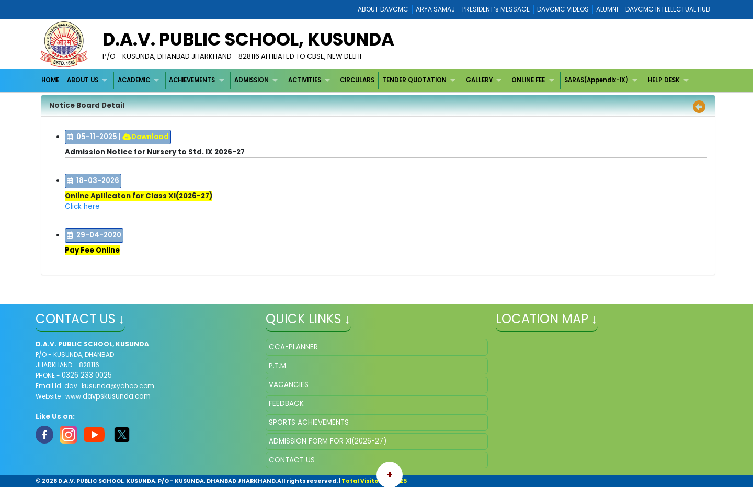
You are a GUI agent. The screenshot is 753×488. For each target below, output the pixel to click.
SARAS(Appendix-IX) (596, 80)
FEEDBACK (286, 403)
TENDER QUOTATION (414, 80)
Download (145, 137)
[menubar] (366, 80)
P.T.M (277, 366)
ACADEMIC (134, 80)
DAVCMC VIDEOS (563, 9)
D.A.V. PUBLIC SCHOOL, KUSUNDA (248, 39)
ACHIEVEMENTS (192, 80)
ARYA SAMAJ (435, 9)
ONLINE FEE (528, 80)
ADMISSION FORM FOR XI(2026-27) (327, 441)
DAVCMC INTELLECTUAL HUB (667, 9)
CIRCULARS (357, 80)
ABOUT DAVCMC (383, 9)
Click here (82, 206)
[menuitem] (51, 80)
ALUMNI (607, 9)
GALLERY (479, 80)
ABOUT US (82, 80)
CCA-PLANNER (293, 347)
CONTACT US (292, 460)
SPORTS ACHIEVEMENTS (309, 422)
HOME (50, 80)
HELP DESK (664, 80)
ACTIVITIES (304, 80)
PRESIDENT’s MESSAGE (496, 9)
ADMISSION (251, 80)
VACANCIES (289, 385)
